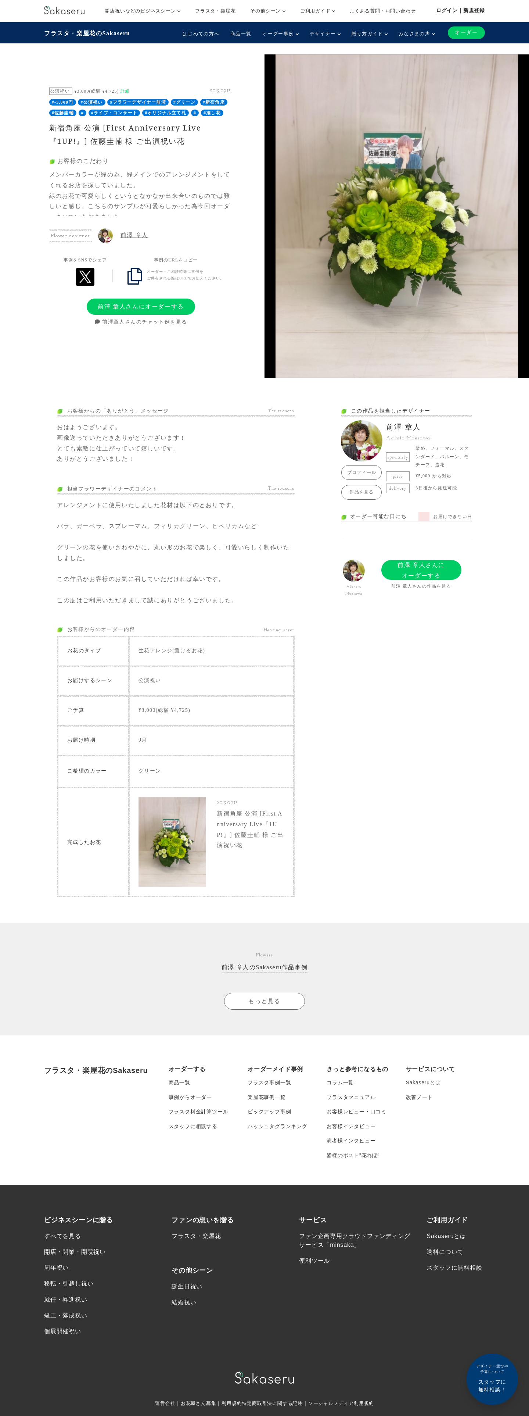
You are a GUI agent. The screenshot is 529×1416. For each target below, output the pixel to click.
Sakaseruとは (423, 1083)
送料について (445, 1254)
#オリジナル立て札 (165, 112)
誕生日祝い (187, 1288)
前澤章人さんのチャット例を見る (141, 322)
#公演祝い (91, 102)
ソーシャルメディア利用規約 (346, 1405)
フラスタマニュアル (351, 1098)
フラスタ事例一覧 (269, 1083)
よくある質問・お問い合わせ (382, 11)
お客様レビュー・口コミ (356, 1113)
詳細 (125, 91)
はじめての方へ (201, 33)
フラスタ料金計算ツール (198, 1113)
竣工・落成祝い (65, 1317)
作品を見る (361, 492)
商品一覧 (240, 33)
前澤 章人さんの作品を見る (421, 586)
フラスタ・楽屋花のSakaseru (87, 33)
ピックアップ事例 (269, 1113)
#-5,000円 (62, 102)
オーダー (466, 32)
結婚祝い (184, 1304)
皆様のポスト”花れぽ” (353, 1157)
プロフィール (361, 472)
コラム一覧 (340, 1083)
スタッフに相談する (193, 1127)
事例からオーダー (190, 1098)
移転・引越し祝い (68, 1285)
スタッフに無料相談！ (492, 1377)
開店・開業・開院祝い (75, 1254)
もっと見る (264, 1002)
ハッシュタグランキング (277, 1127)
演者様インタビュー (351, 1142)
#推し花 (212, 112)
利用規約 (229, 1405)
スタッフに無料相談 (454, 1269)
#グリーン (184, 102)
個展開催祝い (62, 1333)
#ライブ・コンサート (114, 112)
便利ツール (314, 1262)
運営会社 (158, 1405)
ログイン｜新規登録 (460, 10)
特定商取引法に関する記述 (272, 1405)
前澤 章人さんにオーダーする (141, 306)
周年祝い (56, 1269)
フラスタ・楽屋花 (215, 11)
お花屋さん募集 (194, 1405)
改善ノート (419, 1098)
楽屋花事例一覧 (267, 1098)
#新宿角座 (214, 102)
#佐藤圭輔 (63, 112)
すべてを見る (62, 1238)
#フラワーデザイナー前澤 (138, 102)
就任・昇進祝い (65, 1301)
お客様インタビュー (351, 1127)
